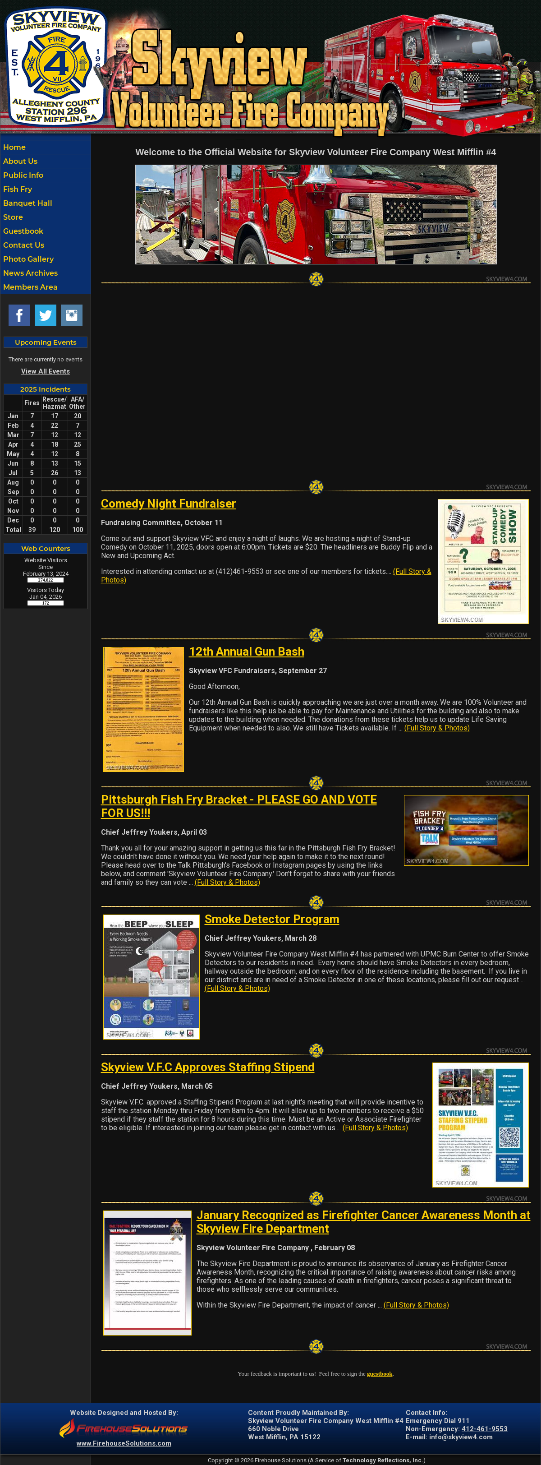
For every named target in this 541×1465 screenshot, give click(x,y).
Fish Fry (16, 189)
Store (12, 217)
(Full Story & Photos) (437, 728)
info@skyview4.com (461, 1437)
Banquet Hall (26, 203)
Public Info (22, 175)
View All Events (45, 371)
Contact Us (22, 245)
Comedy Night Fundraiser (168, 503)
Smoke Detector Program (272, 919)
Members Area (29, 287)
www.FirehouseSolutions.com (124, 1443)
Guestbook (22, 231)
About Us (19, 161)
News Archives (29, 273)
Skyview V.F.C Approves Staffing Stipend (208, 1067)
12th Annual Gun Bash (246, 651)
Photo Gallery (27, 259)
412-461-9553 (485, 1429)
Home (13, 147)
